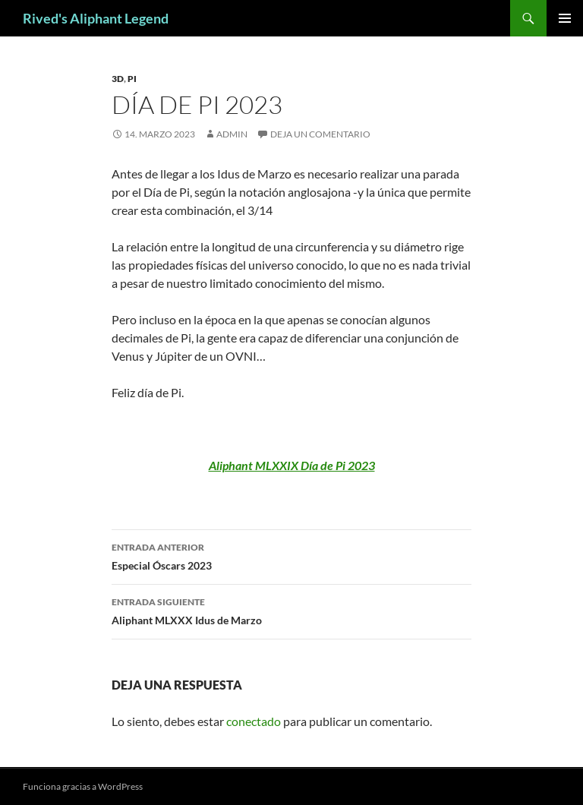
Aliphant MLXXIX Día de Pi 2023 (292, 465)
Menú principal (565, 18)
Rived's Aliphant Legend (96, 18)
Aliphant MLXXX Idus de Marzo (291, 610)
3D (118, 78)
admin (231, 134)
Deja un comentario (320, 134)
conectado (253, 721)
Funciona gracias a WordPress (83, 786)
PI (132, 78)
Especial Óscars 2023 (291, 555)
